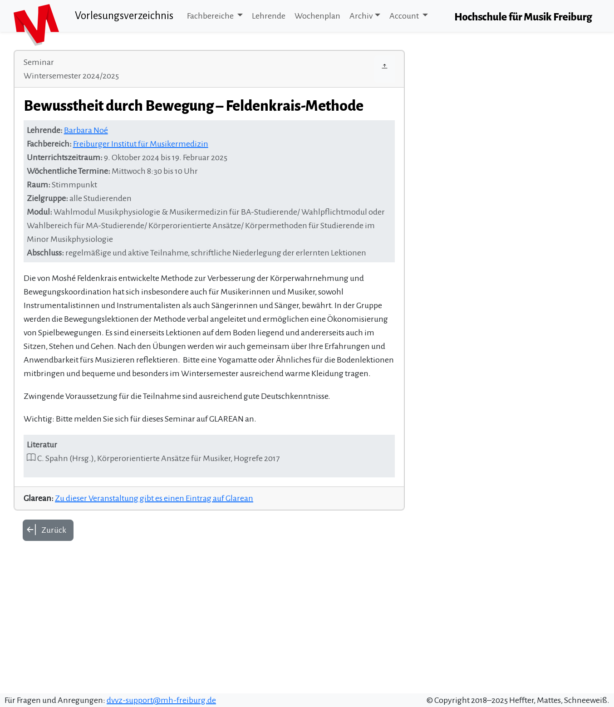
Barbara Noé (86, 130)
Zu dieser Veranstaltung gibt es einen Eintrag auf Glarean (154, 498)
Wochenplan (317, 15)
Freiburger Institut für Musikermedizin (140, 143)
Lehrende (268, 15)
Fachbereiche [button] (211, 15)
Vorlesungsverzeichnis (124, 15)
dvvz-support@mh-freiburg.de (161, 700)
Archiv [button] (361, 15)
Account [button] (404, 15)
